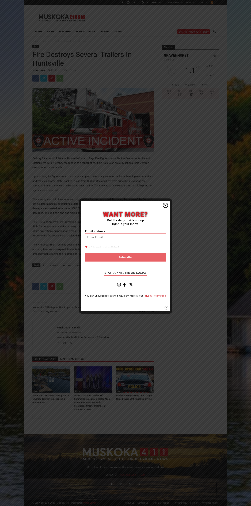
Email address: (95, 231)
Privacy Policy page (155, 295)
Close (165, 205)
